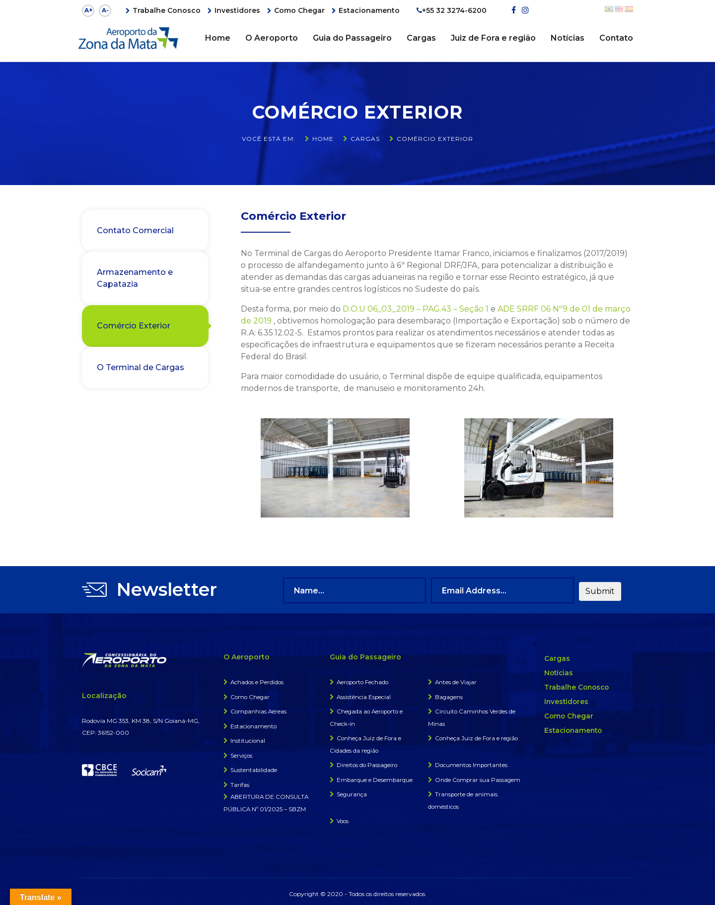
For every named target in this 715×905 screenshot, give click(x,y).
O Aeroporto (271, 38)
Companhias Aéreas (259, 708)
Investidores (237, 10)
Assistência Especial (364, 694)
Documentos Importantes (472, 761)
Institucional (248, 737)
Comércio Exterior (133, 325)
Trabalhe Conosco (167, 10)
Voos (343, 816)
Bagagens (449, 694)
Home (217, 38)
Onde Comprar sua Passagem (478, 775)
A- (105, 10)
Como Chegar (299, 10)
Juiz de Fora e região (493, 38)
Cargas (421, 38)
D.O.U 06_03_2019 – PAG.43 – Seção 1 (416, 309)
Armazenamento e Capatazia (135, 277)
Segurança (352, 790)
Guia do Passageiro (352, 38)
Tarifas (239, 780)
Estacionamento (369, 10)
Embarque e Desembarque (375, 775)
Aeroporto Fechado (364, 680)
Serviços (241, 752)
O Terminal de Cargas (140, 367)
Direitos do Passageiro (368, 761)
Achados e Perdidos (257, 680)
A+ (88, 10)
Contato (616, 38)
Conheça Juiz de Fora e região (477, 735)
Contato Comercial (135, 230)
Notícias (567, 38)
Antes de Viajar (456, 680)
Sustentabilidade (254, 766)
